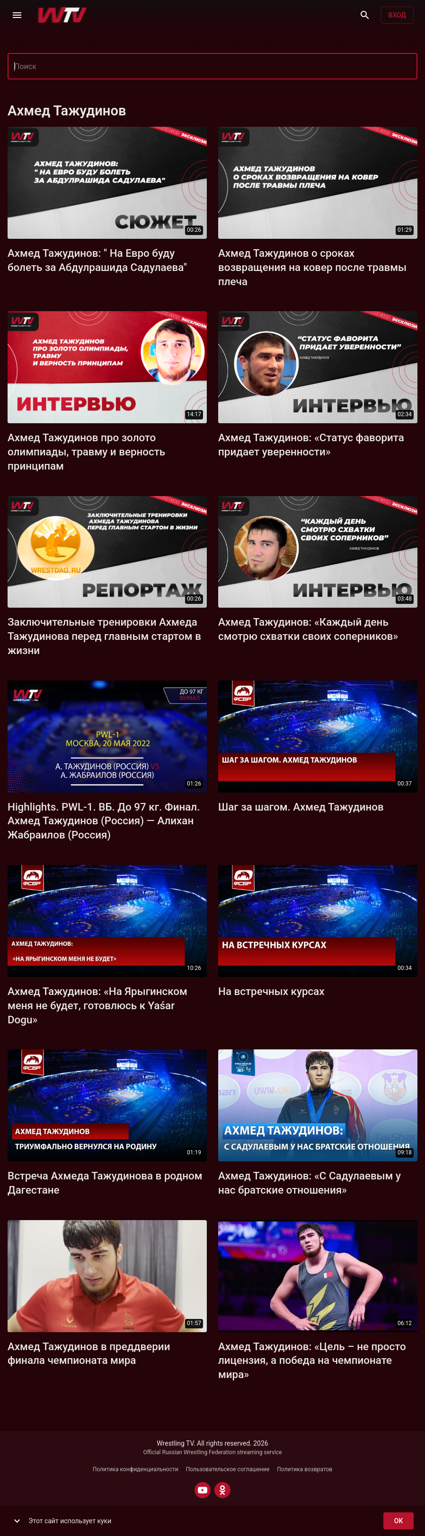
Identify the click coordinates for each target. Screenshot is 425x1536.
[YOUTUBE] (203, 1490)
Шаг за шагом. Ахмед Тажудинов (301, 807)
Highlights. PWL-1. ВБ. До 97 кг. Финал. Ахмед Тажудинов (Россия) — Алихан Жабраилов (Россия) (104, 821)
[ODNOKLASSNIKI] (222, 1490)
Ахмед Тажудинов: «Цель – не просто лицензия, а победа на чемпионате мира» (312, 1360)
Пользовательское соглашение (228, 1469)
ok (398, 1521)
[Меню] (17, 15)
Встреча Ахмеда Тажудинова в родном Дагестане (105, 1182)
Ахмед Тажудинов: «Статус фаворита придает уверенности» (311, 444)
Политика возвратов (304, 1469)
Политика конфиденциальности (135, 1469)
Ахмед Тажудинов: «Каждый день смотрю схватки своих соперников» (308, 629)
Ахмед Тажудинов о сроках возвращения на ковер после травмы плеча (312, 267)
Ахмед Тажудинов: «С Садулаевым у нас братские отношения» (309, 1182)
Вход (397, 15)
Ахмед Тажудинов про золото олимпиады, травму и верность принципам (86, 451)
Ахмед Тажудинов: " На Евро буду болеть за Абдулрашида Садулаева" (97, 260)
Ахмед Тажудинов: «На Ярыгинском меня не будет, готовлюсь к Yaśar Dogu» (97, 1005)
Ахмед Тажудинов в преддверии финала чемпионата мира (89, 1353)
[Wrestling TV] (62, 15)
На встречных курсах (271, 991)
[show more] (17, 1521)
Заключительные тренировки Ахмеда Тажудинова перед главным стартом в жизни (104, 636)
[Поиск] (365, 15)
